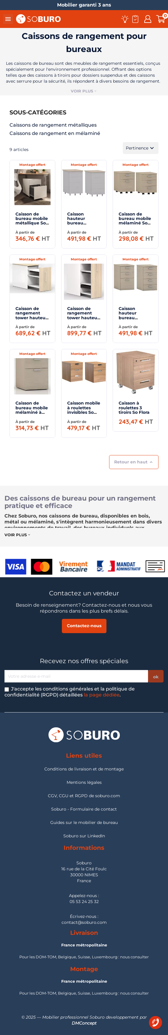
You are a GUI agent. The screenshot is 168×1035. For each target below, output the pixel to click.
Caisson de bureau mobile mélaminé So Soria (135, 220)
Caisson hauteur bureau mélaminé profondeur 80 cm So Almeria (134, 320)
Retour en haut (133, 462)
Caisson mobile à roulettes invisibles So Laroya (83, 409)
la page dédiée (102, 695)
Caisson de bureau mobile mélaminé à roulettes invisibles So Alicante (31, 414)
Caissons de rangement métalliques (53, 125)
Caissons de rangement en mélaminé (55, 133)
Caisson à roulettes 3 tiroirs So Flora (134, 407)
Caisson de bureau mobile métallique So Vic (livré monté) (31, 223)
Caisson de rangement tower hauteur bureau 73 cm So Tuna (31, 318)
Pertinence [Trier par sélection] (141, 148)
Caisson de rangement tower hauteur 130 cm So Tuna (83, 318)
